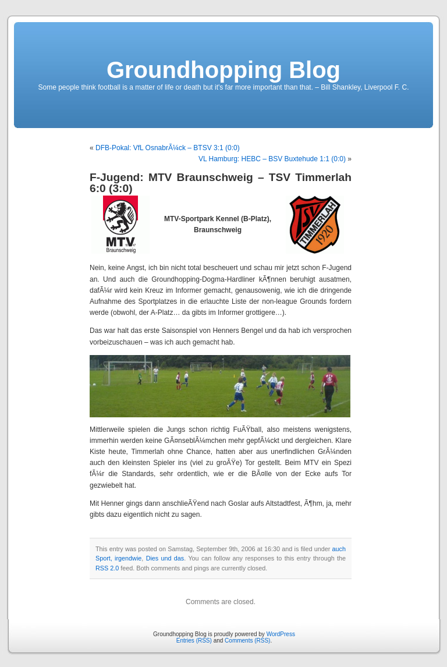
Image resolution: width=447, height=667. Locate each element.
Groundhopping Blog (223, 70)
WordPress (281, 634)
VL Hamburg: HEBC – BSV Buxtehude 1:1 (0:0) (272, 159)
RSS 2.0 (107, 568)
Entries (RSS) (194, 640)
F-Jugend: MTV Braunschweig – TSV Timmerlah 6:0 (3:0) (221, 182)
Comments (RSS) (247, 640)
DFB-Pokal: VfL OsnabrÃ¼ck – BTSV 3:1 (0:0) (167, 148)
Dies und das (165, 558)
